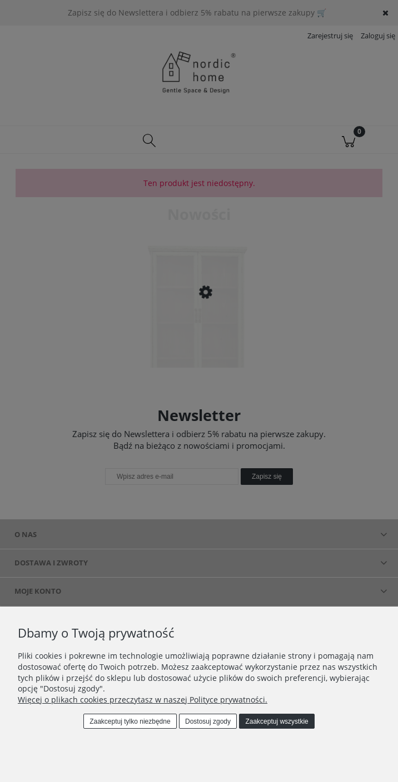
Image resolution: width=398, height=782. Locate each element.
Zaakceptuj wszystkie (276, 721)
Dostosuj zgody (208, 721)
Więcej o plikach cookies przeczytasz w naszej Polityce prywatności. (142, 699)
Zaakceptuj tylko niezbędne (129, 721)
